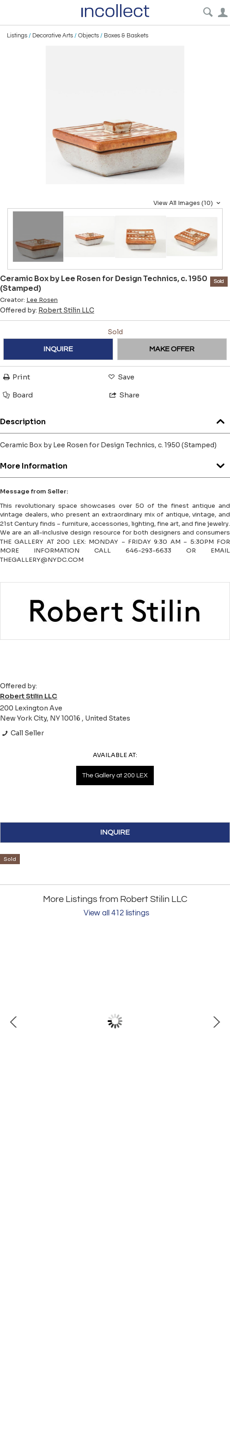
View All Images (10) (188, 203)
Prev (13, 1021)
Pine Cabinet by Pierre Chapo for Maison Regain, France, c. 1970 (110, 1101)
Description (115, 419)
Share (123, 395)
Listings (17, 35)
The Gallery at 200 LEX (115, 775)
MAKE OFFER (171, 349)
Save (120, 377)
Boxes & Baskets (126, 35)
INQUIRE (58, 349)
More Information (115, 464)
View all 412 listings (116, 913)
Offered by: (47, 310)
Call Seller (22, 733)
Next (216, 1021)
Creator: (29, 300)
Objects (88, 35)
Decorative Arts (52, 35)
